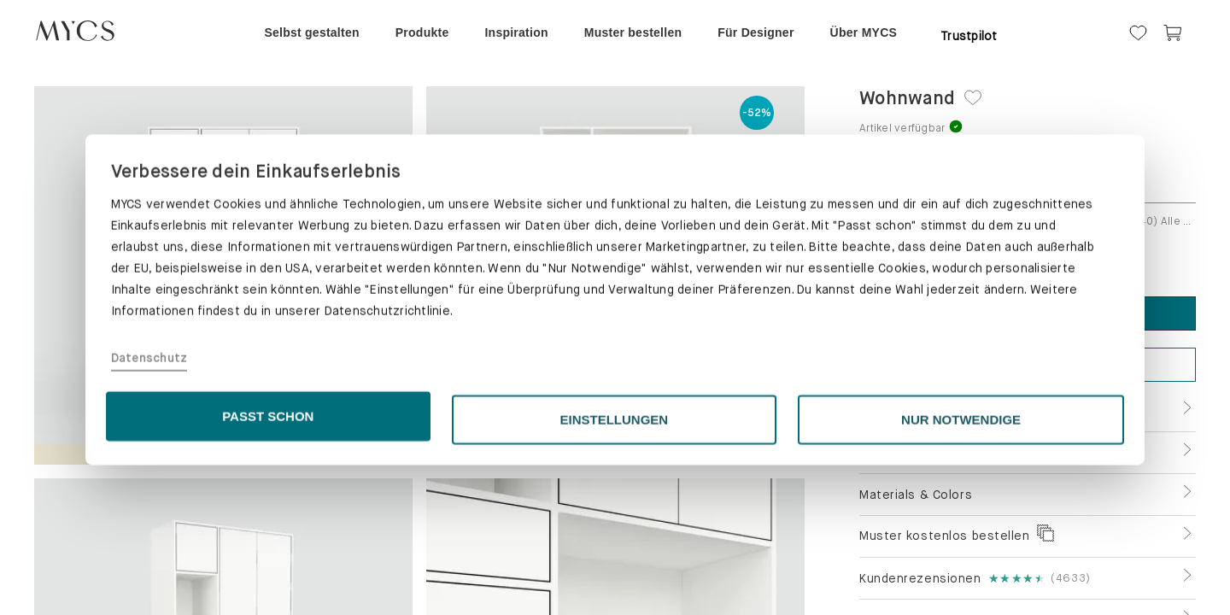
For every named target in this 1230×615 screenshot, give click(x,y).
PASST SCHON (267, 566)
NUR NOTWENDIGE (961, 569)
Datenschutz (149, 508)
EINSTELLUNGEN (614, 569)
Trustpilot (969, 36)
